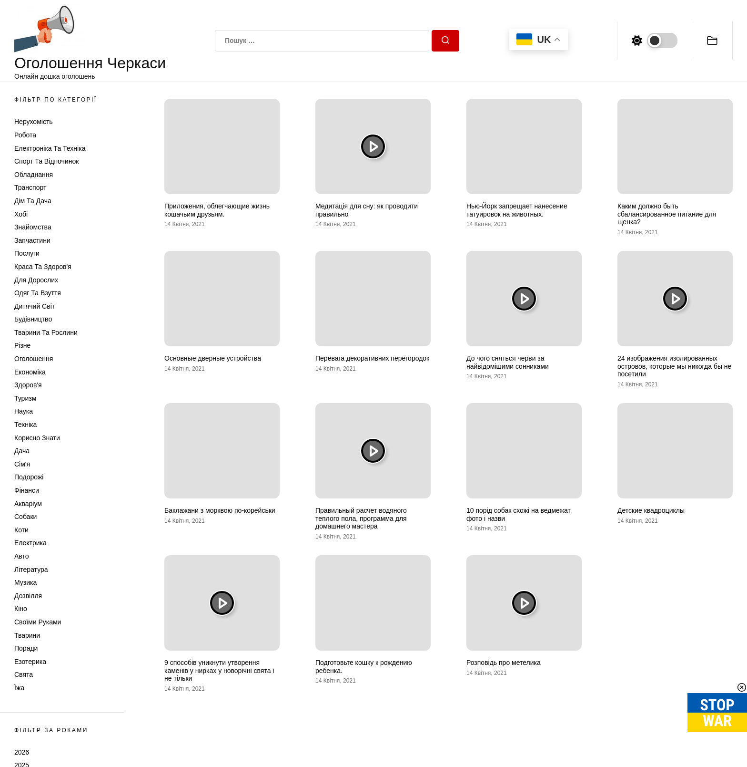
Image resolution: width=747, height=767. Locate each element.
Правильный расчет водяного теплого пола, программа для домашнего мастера (361, 518)
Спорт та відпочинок (46, 161)
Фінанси (26, 490)
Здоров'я (28, 385)
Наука (23, 411)
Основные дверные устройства (212, 358)
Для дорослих (36, 280)
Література (31, 569)
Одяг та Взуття (37, 293)
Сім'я (22, 464)
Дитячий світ (34, 306)
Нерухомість (33, 121)
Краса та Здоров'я (42, 266)
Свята (23, 674)
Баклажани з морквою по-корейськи (219, 510)
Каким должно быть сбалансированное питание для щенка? (666, 214)
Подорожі (28, 477)
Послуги (27, 253)
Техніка (25, 424)
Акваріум (28, 504)
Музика (25, 582)
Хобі (21, 214)
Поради (26, 648)
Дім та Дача (32, 201)
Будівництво (33, 319)
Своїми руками (37, 622)
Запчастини (32, 240)
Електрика (30, 543)
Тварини (27, 635)
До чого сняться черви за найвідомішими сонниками (507, 362)
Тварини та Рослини (46, 332)
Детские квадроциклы (651, 510)
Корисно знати (37, 438)
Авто (21, 556)
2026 (21, 752)
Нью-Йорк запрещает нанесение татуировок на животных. (516, 210)
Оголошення (33, 359)
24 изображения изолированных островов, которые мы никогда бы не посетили (674, 366)
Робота (25, 135)
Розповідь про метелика (503, 662)
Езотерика (30, 661)
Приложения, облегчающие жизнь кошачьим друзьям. (217, 210)
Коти (21, 530)
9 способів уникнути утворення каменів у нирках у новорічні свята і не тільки (219, 671)
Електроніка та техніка (49, 148)
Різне (22, 345)
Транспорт (30, 187)
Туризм (25, 398)
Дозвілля (28, 596)
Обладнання (33, 174)
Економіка (30, 372)
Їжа (19, 688)
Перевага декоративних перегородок (372, 358)
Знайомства (32, 227)
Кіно (20, 608)
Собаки (25, 516)
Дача (22, 451)
